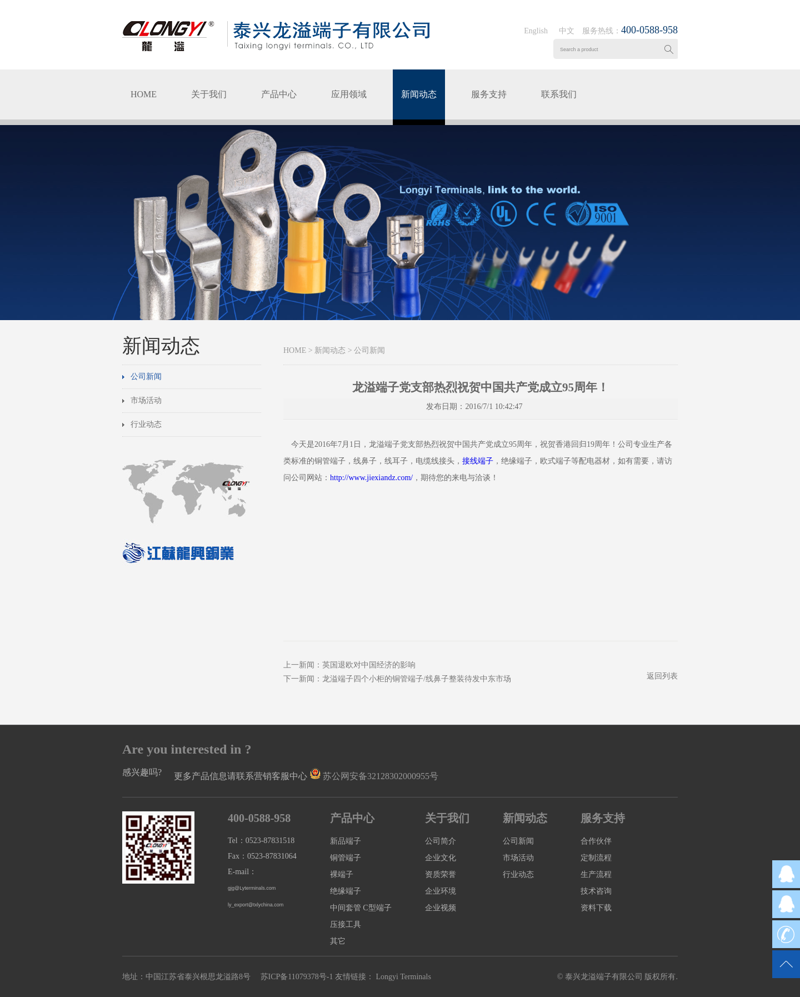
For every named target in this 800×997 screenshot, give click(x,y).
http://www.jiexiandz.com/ (371, 477)
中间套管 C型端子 (361, 908)
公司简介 (440, 841)
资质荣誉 (440, 874)
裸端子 (341, 874)
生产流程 (596, 874)
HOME (144, 94)
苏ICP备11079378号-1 (297, 977)
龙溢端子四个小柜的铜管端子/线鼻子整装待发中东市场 (416, 679)
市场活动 (146, 400)
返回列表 (662, 676)
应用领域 (349, 94)
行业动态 (146, 424)
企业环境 (440, 891)
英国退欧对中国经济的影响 (369, 665)
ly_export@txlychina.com (255, 905)
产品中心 (279, 94)
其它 (338, 941)
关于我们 (209, 94)
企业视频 (440, 908)
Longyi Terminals (402, 977)
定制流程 (596, 858)
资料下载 (596, 908)
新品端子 (345, 841)
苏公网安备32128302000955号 (380, 776)
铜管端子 (345, 858)
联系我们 (559, 94)
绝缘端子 (345, 891)
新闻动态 (419, 94)
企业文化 (440, 858)
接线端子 (477, 461)
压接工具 (345, 924)
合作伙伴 (596, 841)
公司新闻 (146, 376)
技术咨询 (596, 891)
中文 (566, 31)
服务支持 (489, 94)
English (536, 31)
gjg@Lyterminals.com (252, 888)
